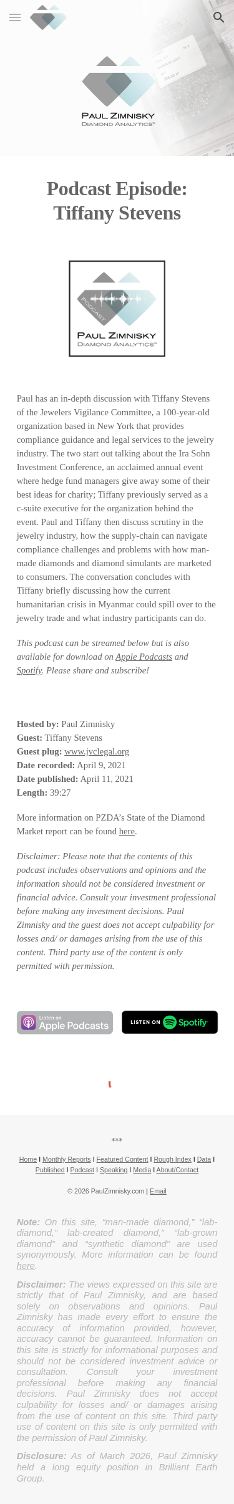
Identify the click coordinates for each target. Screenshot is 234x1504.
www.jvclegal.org (96, 751)
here (127, 831)
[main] (117, 200)
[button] (15, 17)
